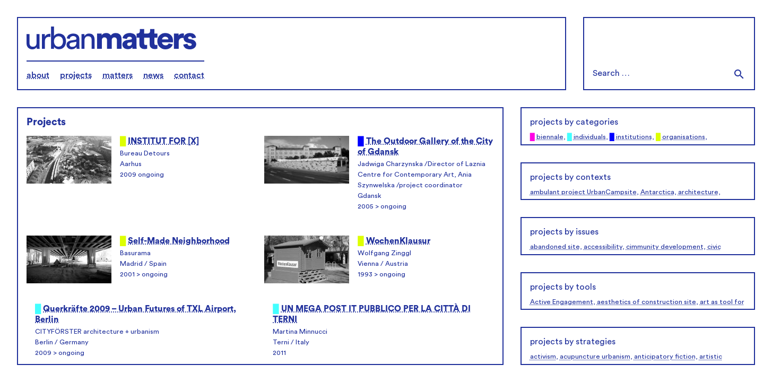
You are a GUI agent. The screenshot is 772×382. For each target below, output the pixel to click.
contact (189, 75)
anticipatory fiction (665, 356)
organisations (683, 137)
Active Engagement (561, 302)
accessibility (603, 247)
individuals (590, 137)
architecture (698, 192)
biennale (549, 137)
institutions (634, 137)
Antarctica (657, 192)
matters (117, 75)
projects (76, 75)
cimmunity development (665, 247)
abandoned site (555, 247)
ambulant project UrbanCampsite (583, 192)
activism (543, 356)
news (153, 75)
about (38, 75)
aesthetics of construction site (646, 302)
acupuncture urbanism (595, 356)
